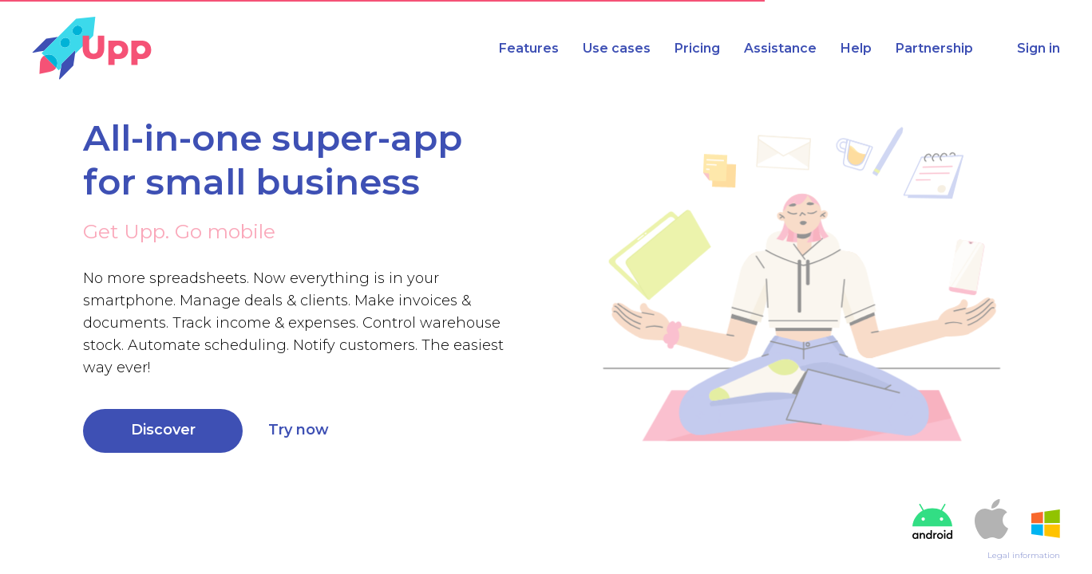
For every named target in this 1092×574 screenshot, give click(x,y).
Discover (163, 429)
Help (856, 48)
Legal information (1023, 555)
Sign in (1038, 48)
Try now (298, 429)
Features (529, 48)
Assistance (780, 48)
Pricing (697, 48)
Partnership (934, 48)
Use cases (617, 48)
